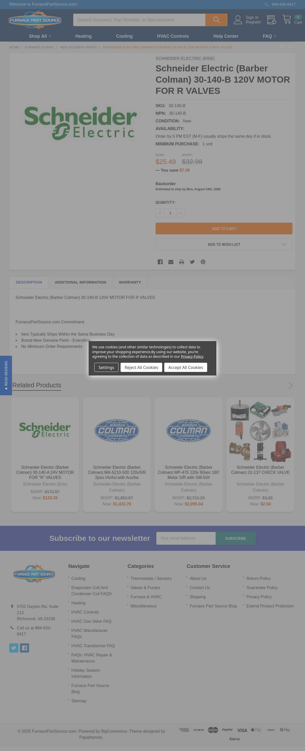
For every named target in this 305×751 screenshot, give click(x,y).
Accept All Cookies (185, 367)
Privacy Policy (192, 356)
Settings (106, 367)
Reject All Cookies (141, 367)
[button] (6, 375)
